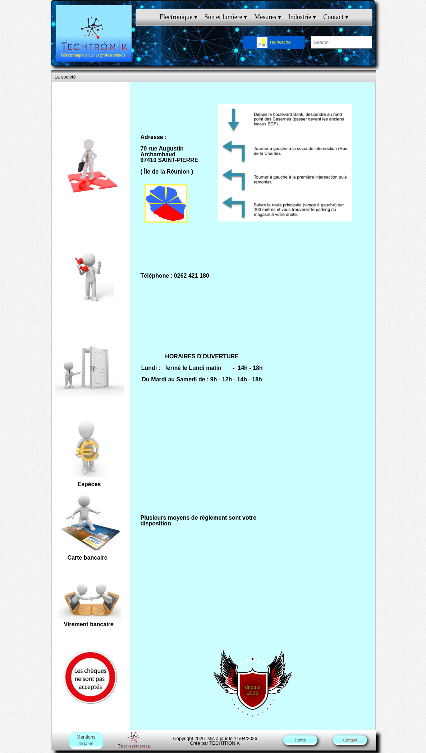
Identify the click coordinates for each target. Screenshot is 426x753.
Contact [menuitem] (335, 17)
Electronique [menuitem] (178, 17)
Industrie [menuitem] (302, 17)
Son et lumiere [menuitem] (226, 17)
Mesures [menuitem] (267, 17)
